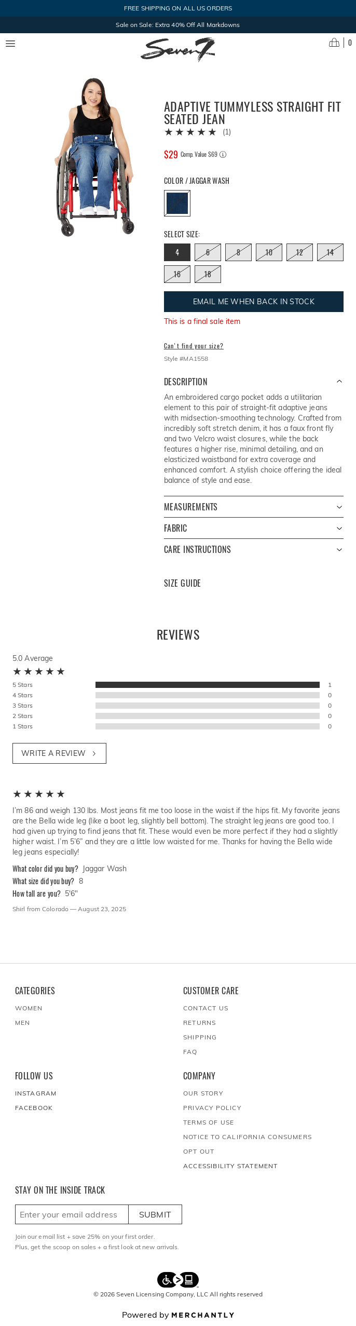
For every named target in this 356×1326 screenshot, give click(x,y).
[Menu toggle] (10, 43)
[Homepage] (178, 49)
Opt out (198, 1151)
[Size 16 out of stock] (177, 274)
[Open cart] (340, 42)
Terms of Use (208, 1122)
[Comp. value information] (223, 154)
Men (23, 1022)
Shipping (200, 1037)
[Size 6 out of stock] (208, 252)
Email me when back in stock (253, 301)
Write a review (59, 753)
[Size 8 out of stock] (238, 252)
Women (29, 1008)
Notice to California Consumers (247, 1137)
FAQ (190, 1052)
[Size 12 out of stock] (299, 252)
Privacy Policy (212, 1108)
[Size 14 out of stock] (330, 252)
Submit (155, 1214)
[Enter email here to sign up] (72, 1214)
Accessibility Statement (230, 1166)
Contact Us (205, 1008)
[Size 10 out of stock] (269, 252)
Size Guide (182, 583)
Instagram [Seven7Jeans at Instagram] (36, 1093)
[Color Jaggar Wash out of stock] (177, 203)
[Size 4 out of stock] (177, 252)
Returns (199, 1022)
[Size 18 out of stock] (208, 274)
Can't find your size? (194, 346)
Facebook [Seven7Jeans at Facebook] (34, 1108)
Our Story (203, 1093)
